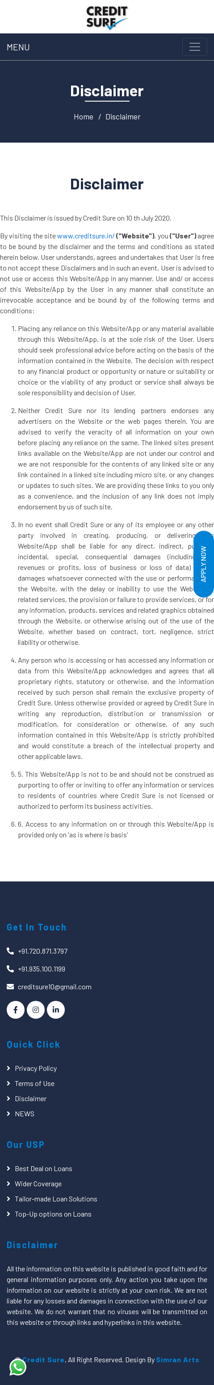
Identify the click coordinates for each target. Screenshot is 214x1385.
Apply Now (203, 564)
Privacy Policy (36, 1068)
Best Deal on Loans (43, 1168)
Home (83, 116)
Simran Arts (178, 1359)
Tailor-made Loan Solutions (56, 1198)
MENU (18, 46)
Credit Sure (43, 1359)
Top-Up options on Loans (53, 1213)
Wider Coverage (38, 1183)
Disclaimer (123, 116)
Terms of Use (35, 1083)
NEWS (24, 1113)
